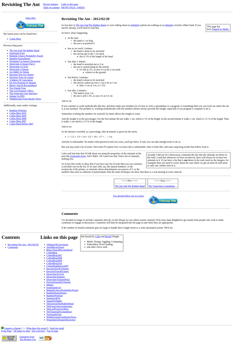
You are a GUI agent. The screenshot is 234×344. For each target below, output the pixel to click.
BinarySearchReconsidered (59, 250)
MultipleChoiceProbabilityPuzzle (62, 290)
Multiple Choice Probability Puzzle (26, 56)
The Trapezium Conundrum (161, 186)
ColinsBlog (51, 252)
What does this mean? (36, 328)
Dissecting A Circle (18, 66)
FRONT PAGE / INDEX (73, 7)
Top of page (52, 331)
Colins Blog (15, 39)
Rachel (108, 236)
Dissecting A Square (19, 69)
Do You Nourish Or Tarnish (22, 82)
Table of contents (51, 7)
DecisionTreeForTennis (57, 268)
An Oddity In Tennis (19, 72)
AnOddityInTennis (55, 247)
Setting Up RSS (16, 96)
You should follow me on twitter (128, 196)
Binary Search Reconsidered (23, 85)
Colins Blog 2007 (17, 121)
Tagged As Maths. (220, 29)
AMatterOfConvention (57, 244)
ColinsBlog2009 (54, 260)
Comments (13, 247)
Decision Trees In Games (21, 77)
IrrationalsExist (53, 287)
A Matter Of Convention (21, 80)
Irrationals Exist (17, 53)
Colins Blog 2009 (17, 116)
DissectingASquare (55, 277)
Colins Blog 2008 (17, 118)
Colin (97, 236)
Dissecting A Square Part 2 (22, 64)
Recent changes (50, 4)
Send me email (57, 328)
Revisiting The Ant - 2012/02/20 (23, 244)
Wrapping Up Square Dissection (24, 61)
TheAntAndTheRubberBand (60, 303)
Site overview (38, 331)
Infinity (50, 285)
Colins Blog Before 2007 (21, 124)
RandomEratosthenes (56, 293)
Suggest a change (12, 328)
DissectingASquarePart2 (58, 279)
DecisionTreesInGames (57, 271)
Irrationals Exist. (78, 156)
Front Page (6, 331)
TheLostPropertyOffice (57, 309)
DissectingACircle (55, 274)
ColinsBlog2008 (54, 258)
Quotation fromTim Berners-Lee (28, 338)
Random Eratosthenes (19, 58)
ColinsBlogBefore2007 (57, 266)
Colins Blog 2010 (17, 113)
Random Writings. (18, 110)
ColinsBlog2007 (54, 255)
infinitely (135, 25)
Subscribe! (31, 18)
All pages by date (21, 331)
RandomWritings (54, 295)
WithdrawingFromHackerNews (61, 317)
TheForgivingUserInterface (59, 306)
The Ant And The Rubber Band (24, 50)
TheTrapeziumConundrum (59, 311)
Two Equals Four (17, 88)
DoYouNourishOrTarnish (58, 282)
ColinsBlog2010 (54, 263)
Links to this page (69, 4)
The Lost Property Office (21, 91)
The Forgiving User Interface (23, 93)
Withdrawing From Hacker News (25, 99)
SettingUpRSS (53, 298)
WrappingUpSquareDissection (61, 319)
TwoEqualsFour (54, 314)
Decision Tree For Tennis (21, 74)
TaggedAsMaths (54, 301)
